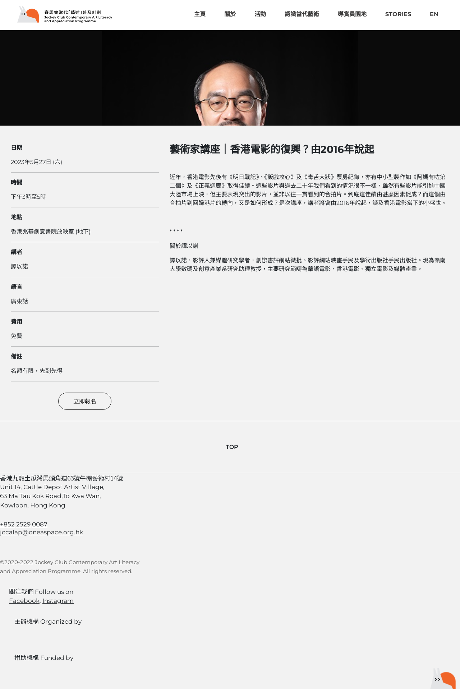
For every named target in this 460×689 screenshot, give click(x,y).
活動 (260, 14)
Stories (398, 14)
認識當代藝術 (302, 14)
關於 (230, 14)
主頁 (200, 14)
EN (434, 14)
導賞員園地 (352, 14)
